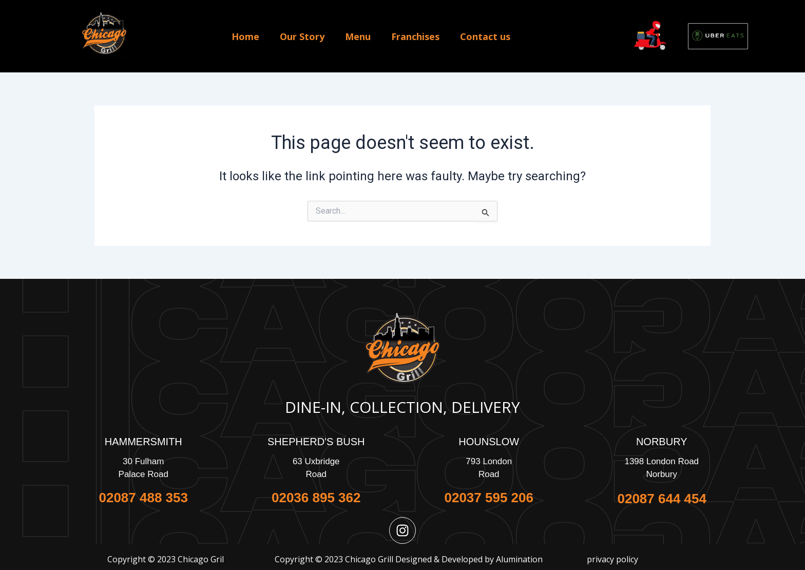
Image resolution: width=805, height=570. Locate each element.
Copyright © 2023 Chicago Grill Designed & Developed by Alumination (409, 559)
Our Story (302, 36)
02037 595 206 (488, 497)
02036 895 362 (316, 497)
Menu (358, 36)
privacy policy (612, 559)
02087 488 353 (143, 497)
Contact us (485, 36)
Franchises (415, 36)
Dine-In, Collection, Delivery (402, 406)
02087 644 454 (661, 498)
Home (245, 36)
